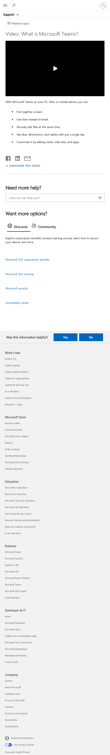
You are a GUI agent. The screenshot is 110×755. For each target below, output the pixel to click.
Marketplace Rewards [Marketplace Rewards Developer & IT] (16, 655)
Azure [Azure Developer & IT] (8, 616)
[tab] (18, 227)
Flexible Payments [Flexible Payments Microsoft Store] (14, 468)
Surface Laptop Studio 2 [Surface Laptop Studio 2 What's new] (16, 371)
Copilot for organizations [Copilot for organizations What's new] (17, 378)
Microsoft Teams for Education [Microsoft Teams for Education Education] (20, 500)
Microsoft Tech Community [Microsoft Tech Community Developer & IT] (18, 642)
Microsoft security (17, 288)
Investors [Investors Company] (9, 706)
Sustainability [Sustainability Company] (11, 726)
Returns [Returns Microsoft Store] (9, 442)
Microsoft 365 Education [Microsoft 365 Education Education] (17, 507)
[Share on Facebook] (8, 157)
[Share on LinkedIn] (15, 157)
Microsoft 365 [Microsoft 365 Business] (12, 571)
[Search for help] (14, 5)
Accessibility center (17, 303)
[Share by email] (25, 157)
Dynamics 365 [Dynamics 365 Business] (12, 565)
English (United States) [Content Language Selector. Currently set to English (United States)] (22, 737)
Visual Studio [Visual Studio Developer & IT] (11, 662)
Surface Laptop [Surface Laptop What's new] (12, 365)
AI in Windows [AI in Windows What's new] (12, 391)
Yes (65, 337)
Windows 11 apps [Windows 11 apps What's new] (13, 404)
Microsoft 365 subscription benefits (28, 259)
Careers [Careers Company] (9, 680)
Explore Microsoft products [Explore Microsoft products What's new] (18, 397)
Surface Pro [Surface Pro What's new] (10, 358)
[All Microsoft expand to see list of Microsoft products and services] (5, 5)
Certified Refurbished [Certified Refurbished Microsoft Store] (15, 455)
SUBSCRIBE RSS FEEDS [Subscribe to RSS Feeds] (24, 165)
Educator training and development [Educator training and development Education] (22, 520)
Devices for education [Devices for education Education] (15, 494)
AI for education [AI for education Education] (13, 533)
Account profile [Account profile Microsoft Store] (12, 423)
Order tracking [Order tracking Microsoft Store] (12, 449)
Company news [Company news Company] (12, 693)
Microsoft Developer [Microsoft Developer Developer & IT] (15, 622)
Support (9, 14)
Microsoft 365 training (20, 274)
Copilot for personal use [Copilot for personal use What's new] (17, 384)
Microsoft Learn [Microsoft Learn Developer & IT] (12, 629)
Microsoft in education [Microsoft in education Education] (16, 487)
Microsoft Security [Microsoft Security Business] (14, 558)
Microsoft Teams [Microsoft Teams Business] (13, 584)
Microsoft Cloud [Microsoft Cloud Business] (13, 551)
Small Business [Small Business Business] (12, 597)
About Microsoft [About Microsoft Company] (13, 687)
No (91, 337)
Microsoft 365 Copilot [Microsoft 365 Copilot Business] (15, 591)
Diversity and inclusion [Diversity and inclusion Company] (16, 713)
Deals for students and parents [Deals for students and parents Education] (20, 526)
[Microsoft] (55, 3)
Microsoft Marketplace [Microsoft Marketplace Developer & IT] (16, 648)
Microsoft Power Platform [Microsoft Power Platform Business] (17, 578)
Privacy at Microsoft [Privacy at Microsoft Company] (15, 700)
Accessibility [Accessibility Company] (11, 719)
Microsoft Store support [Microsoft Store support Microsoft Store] (16, 436)
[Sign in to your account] (103, 5)
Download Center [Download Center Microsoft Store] (13, 429)
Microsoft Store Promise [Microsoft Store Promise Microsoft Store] (17, 462)
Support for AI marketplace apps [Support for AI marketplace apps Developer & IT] (21, 635)
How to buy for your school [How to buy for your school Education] (18, 513)
